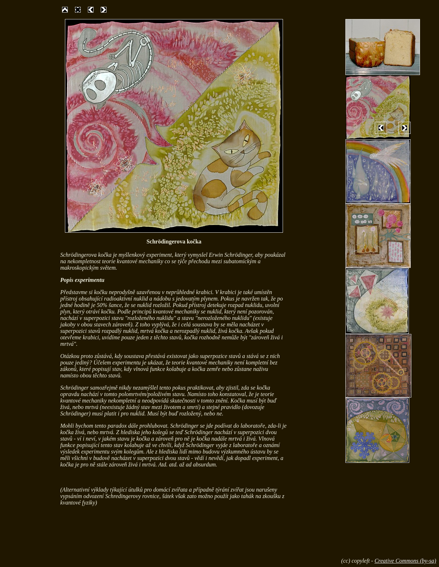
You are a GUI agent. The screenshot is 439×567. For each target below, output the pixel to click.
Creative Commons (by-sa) (405, 561)
